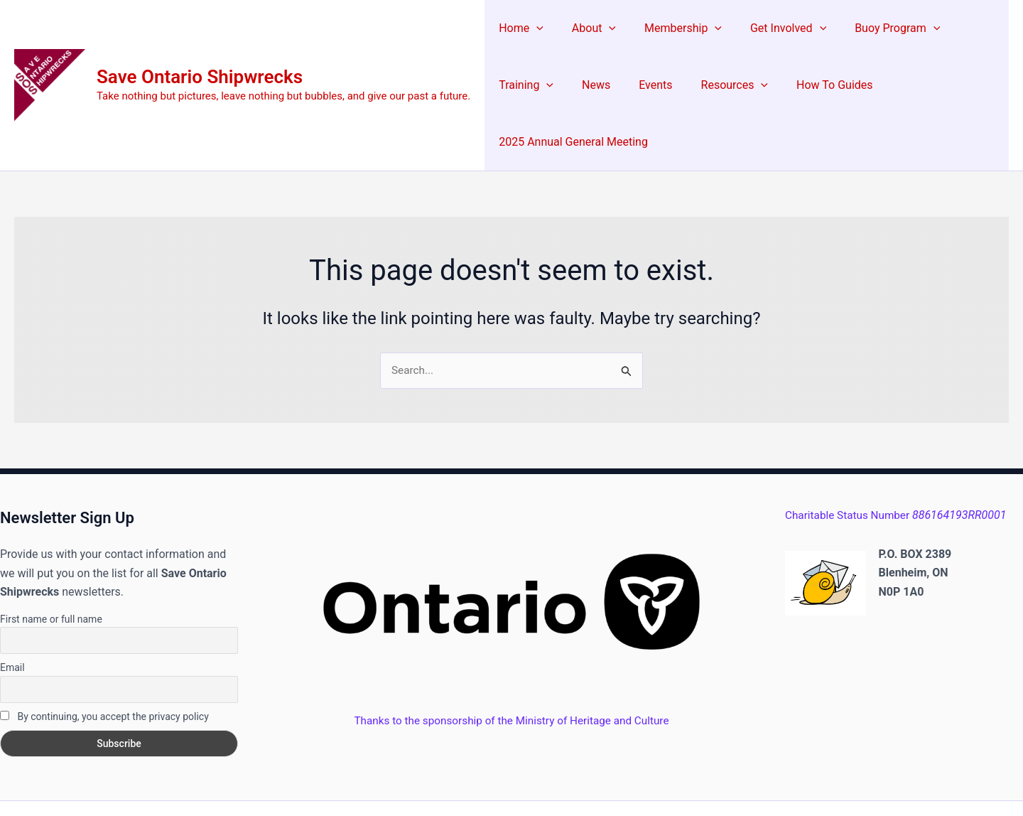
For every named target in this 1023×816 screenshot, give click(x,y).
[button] (533, 28)
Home (518, 28)
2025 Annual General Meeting (867, 85)
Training (964, 28)
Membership (669, 28)
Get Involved (768, 28)
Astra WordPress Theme (655, 780)
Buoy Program (871, 28)
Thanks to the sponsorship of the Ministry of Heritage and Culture (511, 664)
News (510, 85)
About (585, 28)
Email (12, 611)
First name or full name (51, 563)
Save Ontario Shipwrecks (200, 48)
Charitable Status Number (898, 459)
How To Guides (731, 85)
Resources (637, 85)
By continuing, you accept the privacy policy (104, 660)
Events (563, 85)
